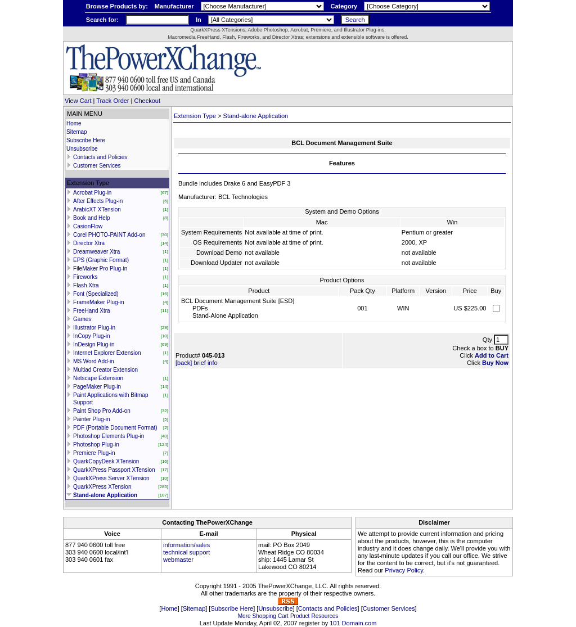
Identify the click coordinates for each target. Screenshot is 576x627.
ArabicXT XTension (97, 209)
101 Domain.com (353, 623)
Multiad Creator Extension (105, 370)
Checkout (147, 100)
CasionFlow (87, 226)
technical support (186, 552)
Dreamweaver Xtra (96, 252)
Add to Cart (491, 355)
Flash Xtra (86, 285)
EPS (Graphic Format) (101, 260)
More (244, 616)
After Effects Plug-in (98, 201)
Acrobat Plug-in (92, 193)
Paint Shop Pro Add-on (101, 411)
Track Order (112, 100)
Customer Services (96, 166)
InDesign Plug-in (93, 344)
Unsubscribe (82, 149)
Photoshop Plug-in (96, 444)
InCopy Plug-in (91, 336)
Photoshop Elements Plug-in (108, 436)
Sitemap (76, 132)
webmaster (178, 559)
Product (299, 616)
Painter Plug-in (91, 419)
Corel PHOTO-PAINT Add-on (109, 235)
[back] (184, 362)
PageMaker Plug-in (97, 387)
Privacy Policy (404, 570)
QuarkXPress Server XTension (111, 478)
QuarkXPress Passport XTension (114, 470)
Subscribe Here (85, 140)
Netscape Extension (98, 378)
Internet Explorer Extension (107, 353)
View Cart (78, 100)
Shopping (264, 616)
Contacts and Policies (100, 157)
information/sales (186, 545)
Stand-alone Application (105, 495)
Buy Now (495, 362)
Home (74, 123)
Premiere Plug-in (94, 453)
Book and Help (91, 218)
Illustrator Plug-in (94, 327)
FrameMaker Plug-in (98, 302)
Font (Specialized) (96, 294)
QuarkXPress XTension (102, 487)
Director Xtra (89, 243)
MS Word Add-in (93, 361)
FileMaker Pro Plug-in (100, 268)
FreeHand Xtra (91, 311)
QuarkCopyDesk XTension (106, 461)
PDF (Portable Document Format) (115, 428)
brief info (205, 362)
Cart (283, 616)
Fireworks (85, 277)
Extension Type (195, 115)
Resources (324, 616)
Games (82, 319)
